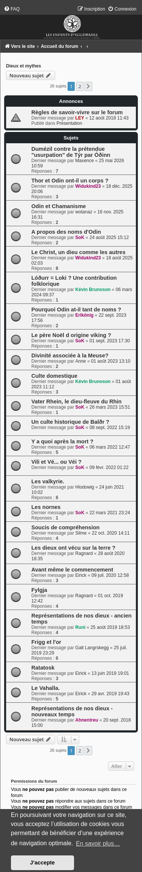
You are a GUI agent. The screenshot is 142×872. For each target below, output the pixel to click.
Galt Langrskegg (92, 647)
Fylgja (39, 590)
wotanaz (83, 212)
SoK (79, 237)
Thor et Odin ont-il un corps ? (69, 181)
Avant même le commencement (72, 570)
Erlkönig (84, 315)
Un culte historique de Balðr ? (70, 422)
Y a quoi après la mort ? (62, 441)
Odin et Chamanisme (58, 206)
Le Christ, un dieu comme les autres (78, 252)
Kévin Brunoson (92, 289)
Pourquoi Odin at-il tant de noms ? (76, 310)
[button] (88, 86)
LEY (79, 118)
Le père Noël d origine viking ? (71, 335)
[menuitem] (12, 9)
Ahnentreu (86, 720)
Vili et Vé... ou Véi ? (56, 462)
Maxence (84, 160)
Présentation (69, 123)
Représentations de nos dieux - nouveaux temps (72, 711)
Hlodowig (84, 487)
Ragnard (84, 553)
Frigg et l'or (46, 642)
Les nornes (45, 507)
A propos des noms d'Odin (66, 232)
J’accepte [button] (42, 863)
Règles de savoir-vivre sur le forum (77, 112)
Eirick (80, 575)
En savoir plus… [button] (98, 843)
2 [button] (80, 86)
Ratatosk (42, 668)
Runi (80, 627)
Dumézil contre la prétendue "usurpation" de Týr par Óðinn (70, 152)
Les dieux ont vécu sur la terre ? (73, 548)
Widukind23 (88, 186)
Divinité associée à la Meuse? (69, 355)
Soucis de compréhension (65, 527)
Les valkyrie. (47, 481)
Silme (80, 533)
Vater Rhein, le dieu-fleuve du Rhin (76, 401)
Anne (80, 361)
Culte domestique (54, 376)
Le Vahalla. (45, 688)
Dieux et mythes (23, 66)
